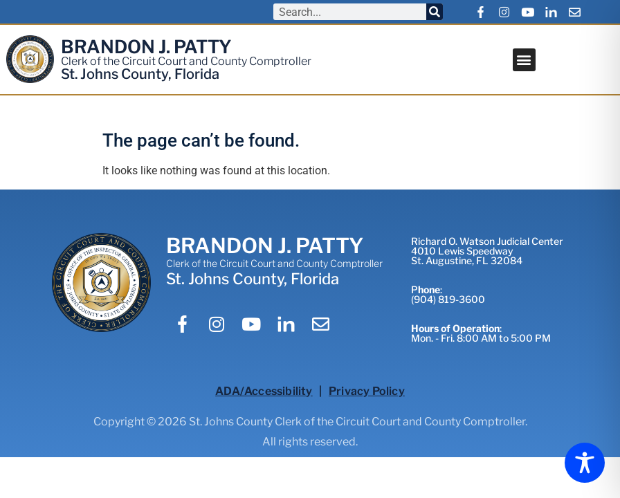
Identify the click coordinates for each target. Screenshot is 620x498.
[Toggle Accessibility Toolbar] (584, 462)
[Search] (434, 11)
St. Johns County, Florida (140, 74)
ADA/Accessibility (263, 391)
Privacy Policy (367, 391)
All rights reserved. (310, 441)
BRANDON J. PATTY (146, 46)
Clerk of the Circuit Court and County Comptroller (186, 61)
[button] (524, 59)
